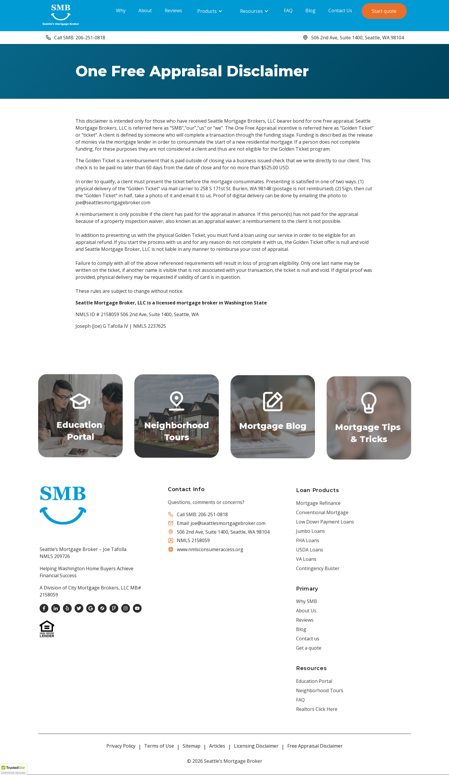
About (145, 10)
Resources (251, 11)
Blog (310, 10)
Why (121, 10)
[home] (61, 15)
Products (207, 11)
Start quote (384, 11)
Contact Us (340, 10)
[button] (209, 11)
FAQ (288, 10)
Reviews (173, 10)
